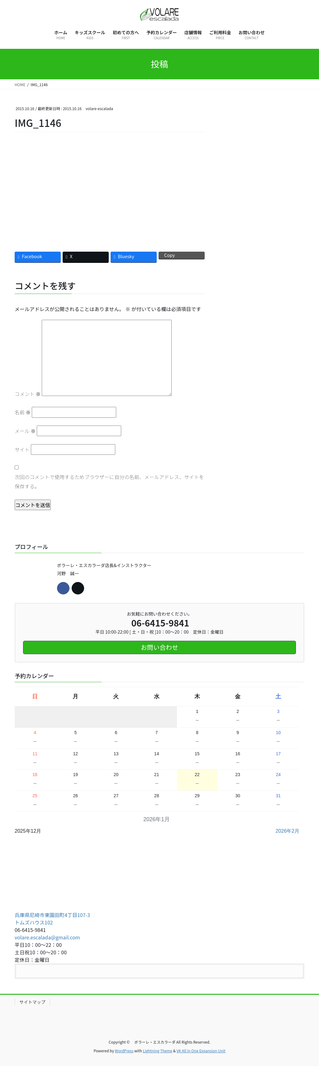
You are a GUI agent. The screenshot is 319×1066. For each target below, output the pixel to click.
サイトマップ (32, 1002)
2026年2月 (288, 831)
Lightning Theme (157, 1050)
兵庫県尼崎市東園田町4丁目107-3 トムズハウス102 (52, 918)
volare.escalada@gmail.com (47, 937)
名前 (23, 412)
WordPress (124, 1050)
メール (25, 431)
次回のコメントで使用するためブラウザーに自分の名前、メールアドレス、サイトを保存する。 (109, 481)
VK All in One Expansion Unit (201, 1050)
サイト (22, 449)
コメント (28, 394)
